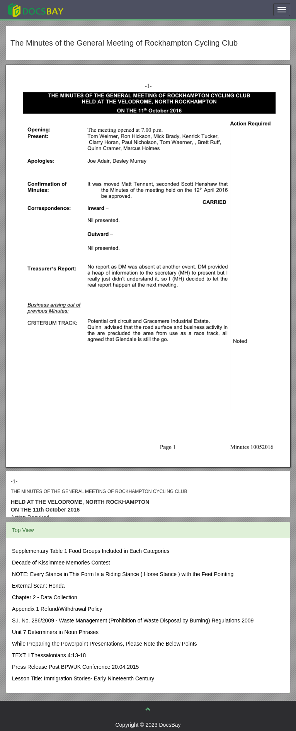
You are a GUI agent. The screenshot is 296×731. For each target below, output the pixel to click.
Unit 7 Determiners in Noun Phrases (55, 632)
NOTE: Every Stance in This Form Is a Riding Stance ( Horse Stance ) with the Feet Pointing (122, 574)
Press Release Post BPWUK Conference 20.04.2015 (75, 667)
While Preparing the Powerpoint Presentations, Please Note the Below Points (104, 644)
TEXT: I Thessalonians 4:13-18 (49, 655)
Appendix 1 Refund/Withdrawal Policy (57, 609)
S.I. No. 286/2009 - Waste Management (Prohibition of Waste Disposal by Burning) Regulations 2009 (132, 620)
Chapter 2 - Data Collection (44, 597)
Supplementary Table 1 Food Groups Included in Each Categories (91, 551)
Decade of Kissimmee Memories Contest (61, 562)
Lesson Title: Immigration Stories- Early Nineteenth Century (83, 678)
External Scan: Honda (38, 586)
